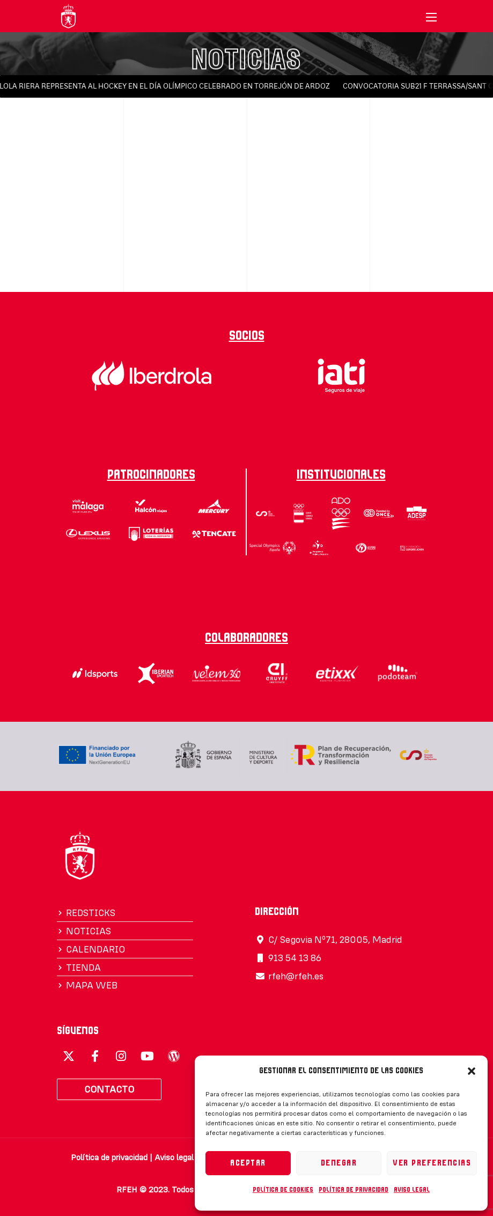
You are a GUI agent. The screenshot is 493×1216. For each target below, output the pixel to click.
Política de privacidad (353, 1189)
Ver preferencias (432, 1163)
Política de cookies (283, 1189)
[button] (471, 1071)
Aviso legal (412, 1189)
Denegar (339, 1163)
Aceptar (248, 1163)
